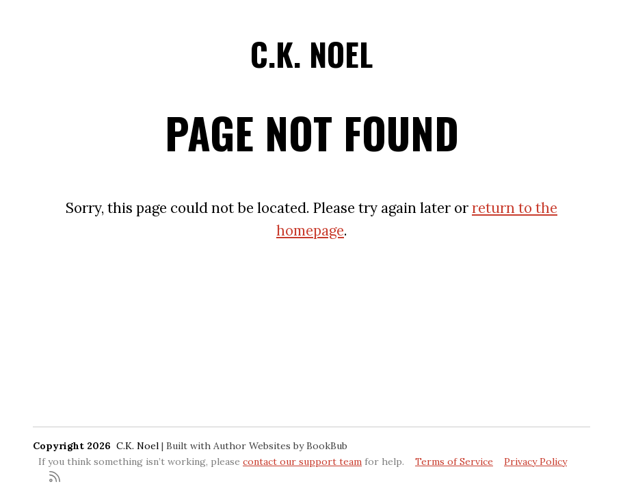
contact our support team (302, 461)
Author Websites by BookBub (280, 446)
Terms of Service (454, 461)
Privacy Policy (535, 461)
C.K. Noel (311, 54)
